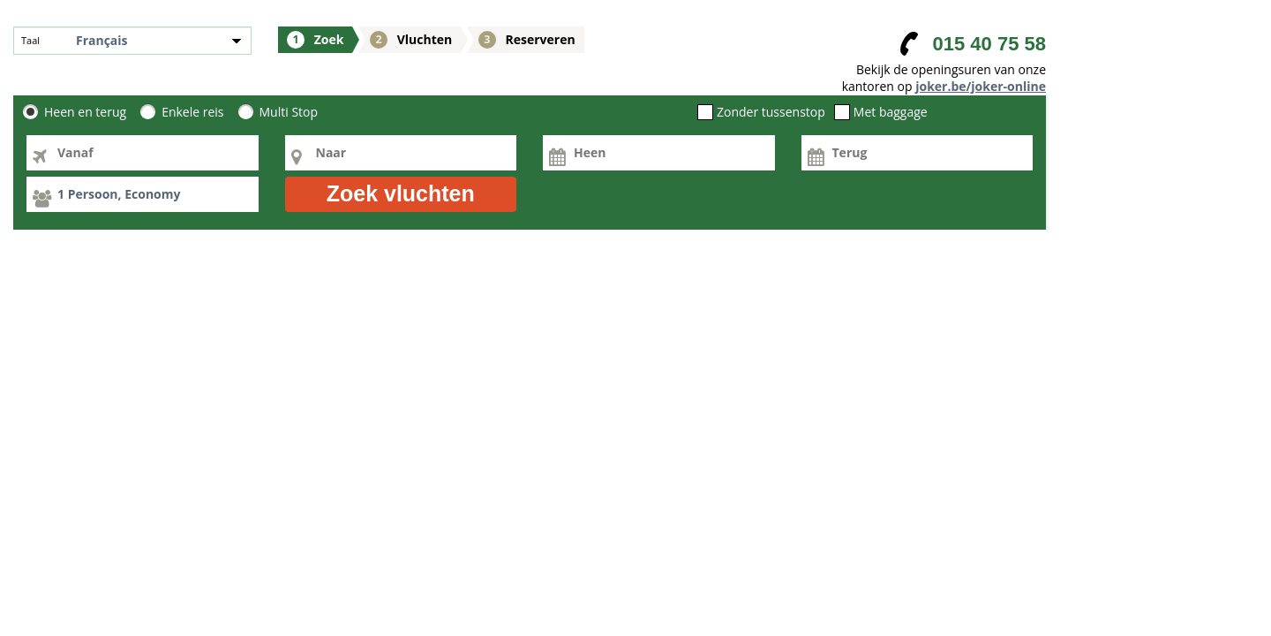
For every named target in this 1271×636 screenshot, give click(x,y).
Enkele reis (192, 112)
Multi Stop (289, 112)
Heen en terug (85, 112)
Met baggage (891, 112)
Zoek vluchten (401, 193)
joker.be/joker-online (980, 86)
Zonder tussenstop (771, 112)
